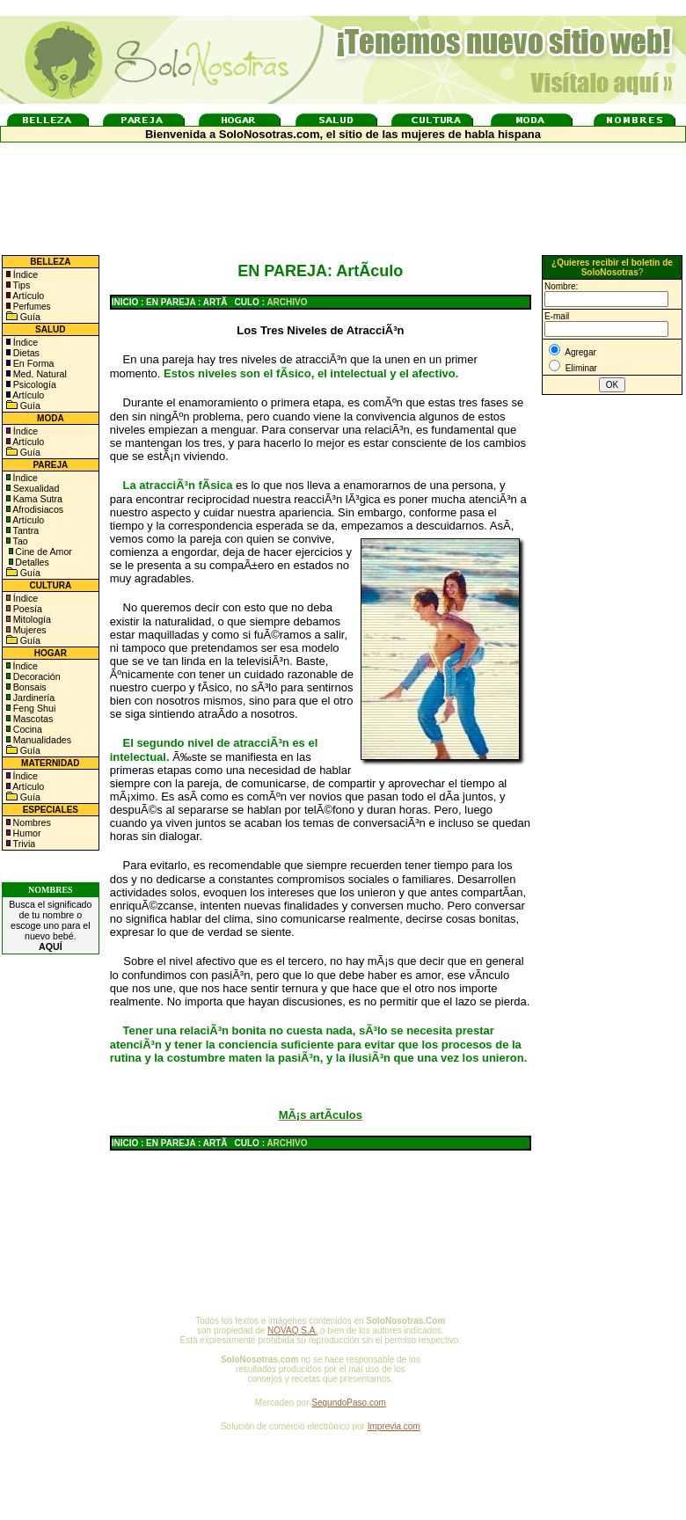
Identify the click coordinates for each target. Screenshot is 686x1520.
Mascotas (32, 718)
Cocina (26, 729)
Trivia (23, 843)
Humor (27, 833)
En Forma (33, 363)
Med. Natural (39, 374)
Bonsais (29, 687)
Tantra (25, 530)
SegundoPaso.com (348, 1402)
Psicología (33, 384)
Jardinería (33, 697)
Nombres (32, 822)
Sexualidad (35, 488)
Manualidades (41, 739)
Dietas (25, 352)
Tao (19, 541)
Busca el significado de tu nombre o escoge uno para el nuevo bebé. (50, 925)
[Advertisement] (612, 689)
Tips (21, 285)
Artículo (28, 295)
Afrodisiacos (37, 509)
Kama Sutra (36, 498)
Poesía (26, 608)
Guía (29, 316)
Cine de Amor (43, 551)
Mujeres (29, 630)
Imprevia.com (394, 1426)
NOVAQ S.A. (292, 1330)
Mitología (31, 619)
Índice (24, 274)
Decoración (36, 676)
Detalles (32, 562)
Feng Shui (33, 708)
